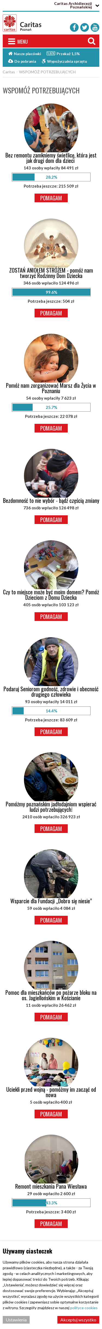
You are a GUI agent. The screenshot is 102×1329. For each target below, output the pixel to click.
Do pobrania (22, 61)
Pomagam (51, 198)
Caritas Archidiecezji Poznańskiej (73, 5)
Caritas (9, 72)
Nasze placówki (24, 53)
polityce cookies (84, 1307)
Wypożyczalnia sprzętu (64, 61)
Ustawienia (16, 1319)
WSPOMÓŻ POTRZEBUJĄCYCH (47, 72)
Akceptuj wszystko (78, 1319)
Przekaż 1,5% (63, 53)
